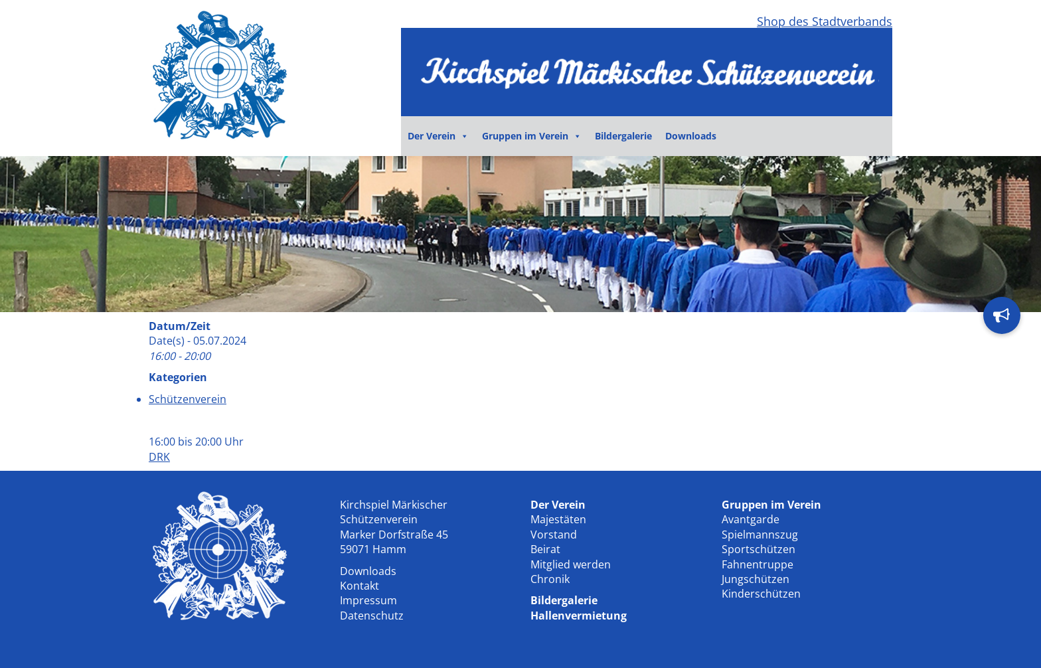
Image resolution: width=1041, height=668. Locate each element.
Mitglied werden (570, 564)
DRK (159, 457)
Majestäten (558, 519)
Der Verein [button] (438, 136)
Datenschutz (372, 615)
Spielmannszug (760, 534)
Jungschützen (755, 579)
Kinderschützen (761, 593)
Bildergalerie (623, 135)
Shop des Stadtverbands (824, 21)
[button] (1001, 315)
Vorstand (553, 534)
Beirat (545, 549)
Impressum (368, 600)
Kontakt (359, 585)
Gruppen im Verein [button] (532, 136)
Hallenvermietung (578, 615)
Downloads (690, 135)
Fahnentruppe (757, 564)
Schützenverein (187, 399)
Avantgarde (750, 519)
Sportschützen (758, 549)
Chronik (550, 579)
